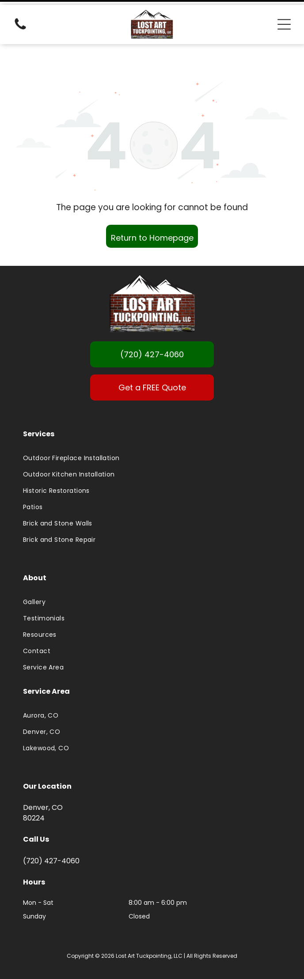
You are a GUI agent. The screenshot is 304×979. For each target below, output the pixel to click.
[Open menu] (284, 19)
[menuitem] (152, 436)
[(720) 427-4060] (20, 24)
